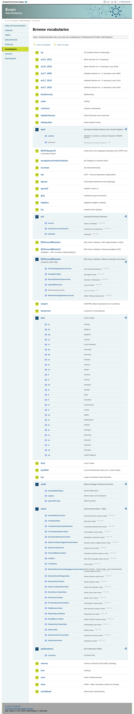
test (42, 670)
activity (51, 136)
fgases (44, 182)
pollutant (51, 234)
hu (49, 385)
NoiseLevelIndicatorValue (58, 587)
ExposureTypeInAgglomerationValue (63, 542)
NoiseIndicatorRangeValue (58, 576)
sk (49, 450)
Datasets (8, 30)
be (49, 329)
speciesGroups (54, 501)
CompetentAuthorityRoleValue (60, 526)
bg (49, 335)
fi (48, 375)
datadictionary (48, 115)
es (49, 370)
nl (48, 420)
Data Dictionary (25, 21)
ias (42, 209)
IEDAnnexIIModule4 (50, 259)
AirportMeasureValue (56, 515)
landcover (46, 311)
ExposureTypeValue (56, 548)
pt (49, 430)
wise (43, 684)
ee (49, 360)
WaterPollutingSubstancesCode (61, 295)
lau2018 (45, 470)
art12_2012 (46, 59)
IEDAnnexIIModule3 (50, 249)
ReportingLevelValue (56, 614)
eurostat (45, 168)
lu (48, 405)
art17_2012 (46, 80)
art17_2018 (46, 87)
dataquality (46, 122)
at (48, 324)
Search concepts (63, 45)
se (49, 440)
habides (45, 203)
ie (48, 390)
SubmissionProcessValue (58, 635)
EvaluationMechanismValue (59, 537)
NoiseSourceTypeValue (57, 592)
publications (47, 649)
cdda (43, 101)
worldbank (46, 691)
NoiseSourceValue (55, 597)
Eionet (15, 21)
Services (8, 54)
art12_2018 (46, 66)
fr (48, 380)
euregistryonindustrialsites (54, 161)
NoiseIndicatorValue (56, 581)
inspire (44, 304)
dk (49, 355)
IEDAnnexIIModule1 (50, 242)
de (49, 350)
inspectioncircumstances (58, 229)
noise (43, 509)
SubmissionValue (55, 640)
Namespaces (10, 58)
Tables (8, 35)
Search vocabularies (44, 45)
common (45, 108)
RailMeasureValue (55, 608)
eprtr (43, 129)
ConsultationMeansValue (58, 532)
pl (48, 425)
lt (48, 400)
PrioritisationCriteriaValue (58, 603)
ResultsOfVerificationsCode (59, 279)
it (48, 395)
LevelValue (52, 564)
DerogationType (54, 274)
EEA (16, 2)
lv (48, 410)
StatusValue (53, 630)
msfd (43, 484)
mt (49, 415)
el (48, 365)
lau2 (43, 463)
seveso (44, 663)
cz (49, 345)
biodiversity (47, 94)
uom (43, 677)
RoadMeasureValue (56, 619)
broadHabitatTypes (55, 491)
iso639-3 (51, 558)
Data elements (11, 40)
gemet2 (44, 188)
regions (51, 496)
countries (52, 655)
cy (49, 340)
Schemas (9, 44)
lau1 (43, 318)
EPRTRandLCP (48, 151)
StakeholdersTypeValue (57, 624)
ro (49, 435)
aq (42, 52)
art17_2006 (46, 73)
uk (49, 455)
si (48, 445)
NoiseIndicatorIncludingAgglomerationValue (65, 569)
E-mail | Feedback (12, 706)
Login (108, 2)
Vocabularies (11, 49)
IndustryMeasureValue (57, 553)
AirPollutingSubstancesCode (59, 269)
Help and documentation (15, 26)
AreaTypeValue (54, 521)
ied (42, 216)
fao (42, 174)
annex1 (51, 223)
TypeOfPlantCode (55, 285)
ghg (43, 195)
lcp (42, 477)
